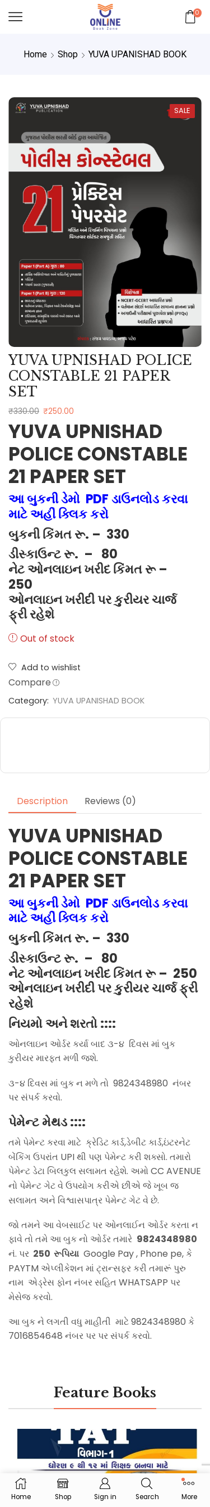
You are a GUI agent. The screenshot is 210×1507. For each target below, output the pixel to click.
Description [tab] (42, 801)
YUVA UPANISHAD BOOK (137, 54)
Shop (68, 54)
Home (35, 54)
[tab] (42, 801)
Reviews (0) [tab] (110, 801)
